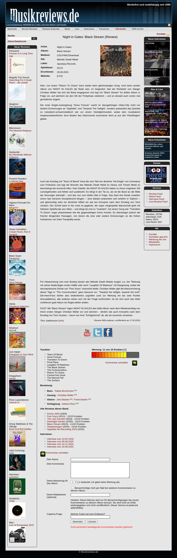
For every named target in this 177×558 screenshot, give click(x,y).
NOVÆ (12, 330)
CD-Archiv (120, 29)
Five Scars (52, 416)
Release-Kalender (51, 29)
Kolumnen (104, 29)
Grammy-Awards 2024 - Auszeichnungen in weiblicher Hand (155, 155)
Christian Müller (66, 395)
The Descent (15, 106)
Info (61, 320)
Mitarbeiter (154, 242)
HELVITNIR (149, 43)
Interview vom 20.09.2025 (60, 446)
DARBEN (149, 79)
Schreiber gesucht (158, 237)
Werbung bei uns (157, 239)
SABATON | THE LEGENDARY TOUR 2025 (156, 112)
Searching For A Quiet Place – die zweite (20, 81)
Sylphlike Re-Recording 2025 (62, 429)
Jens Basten (63, 399)
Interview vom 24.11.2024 (60, 444)
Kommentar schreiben (117, 362)
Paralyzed (14, 258)
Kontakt (161, 34)
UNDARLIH (150, 61)
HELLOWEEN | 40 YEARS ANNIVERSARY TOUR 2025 (157, 121)
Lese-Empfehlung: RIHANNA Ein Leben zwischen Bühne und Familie (37, 25)
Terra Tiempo (16, 282)
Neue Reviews (22, 47)
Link (60, 76)
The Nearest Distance (20, 130)
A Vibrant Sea (16, 181)
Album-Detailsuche (17, 41)
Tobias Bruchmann (64, 391)
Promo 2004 (53, 413)
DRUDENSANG (151, 70)
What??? (13, 208)
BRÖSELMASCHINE (153, 52)
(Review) (90, 37)
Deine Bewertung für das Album (57, 482)
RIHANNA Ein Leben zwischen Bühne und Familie (154, 146)
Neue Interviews (157, 39)
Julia (11, 453)
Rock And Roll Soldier (20, 429)
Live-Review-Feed (158, 201)
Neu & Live (157, 89)
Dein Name (52, 459)
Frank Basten (81, 399)
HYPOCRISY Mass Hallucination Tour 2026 (155, 95)
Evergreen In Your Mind (21, 354)
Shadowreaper (54, 426)
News (67, 29)
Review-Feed (156, 194)
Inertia (12, 378)
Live (77, 29)
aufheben (14, 477)
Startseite (12, 29)
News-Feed (155, 196)
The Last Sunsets (56, 419)
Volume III (14, 402)
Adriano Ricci (69, 404)
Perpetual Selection (19, 306)
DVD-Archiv (138, 29)
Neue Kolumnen (157, 140)
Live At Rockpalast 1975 (21, 525)
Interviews (89, 29)
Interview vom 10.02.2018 (60, 439)
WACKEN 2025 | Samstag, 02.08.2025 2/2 (156, 130)
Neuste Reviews (30, 29)
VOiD (12, 501)
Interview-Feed (156, 199)
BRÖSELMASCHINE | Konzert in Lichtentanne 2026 (155, 105)
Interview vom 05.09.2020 (60, 441)
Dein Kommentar (55, 463)
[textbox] (19, 38)
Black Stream (54, 424)
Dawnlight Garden (56, 421)
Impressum (154, 244)
